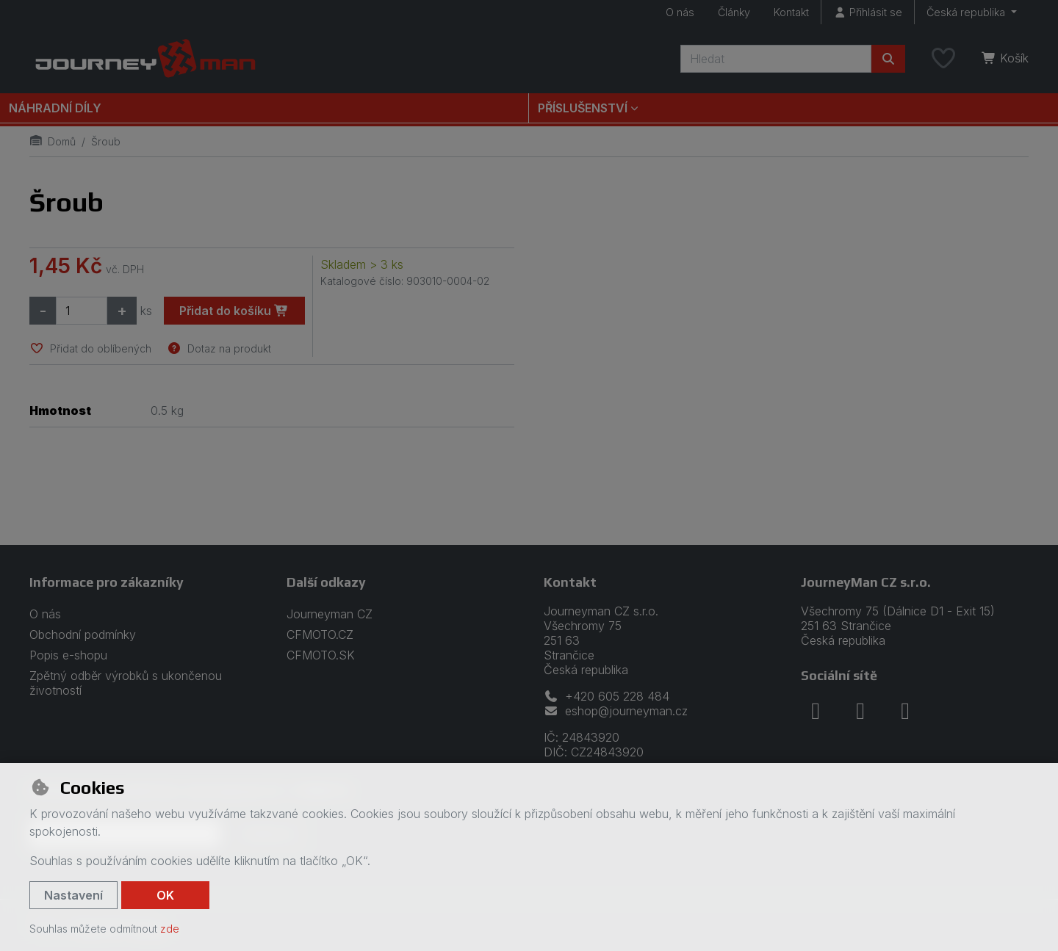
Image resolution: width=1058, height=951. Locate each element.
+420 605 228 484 (606, 696)
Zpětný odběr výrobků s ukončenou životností (125, 683)
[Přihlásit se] (867, 12)
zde (169, 928)
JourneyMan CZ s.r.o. (866, 582)
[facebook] (815, 711)
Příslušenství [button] (582, 108)
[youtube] (905, 711)
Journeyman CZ (330, 614)
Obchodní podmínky (82, 634)
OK (165, 895)
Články (734, 12)
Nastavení (73, 895)
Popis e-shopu (68, 655)
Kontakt (791, 12)
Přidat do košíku (234, 310)
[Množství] (81, 311)
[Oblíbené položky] (943, 58)
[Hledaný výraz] (775, 59)
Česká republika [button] (967, 12)
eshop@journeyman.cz (616, 711)
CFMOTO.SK (321, 655)
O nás (680, 12)
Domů (52, 141)
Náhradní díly (55, 108)
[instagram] (860, 711)
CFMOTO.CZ (320, 634)
